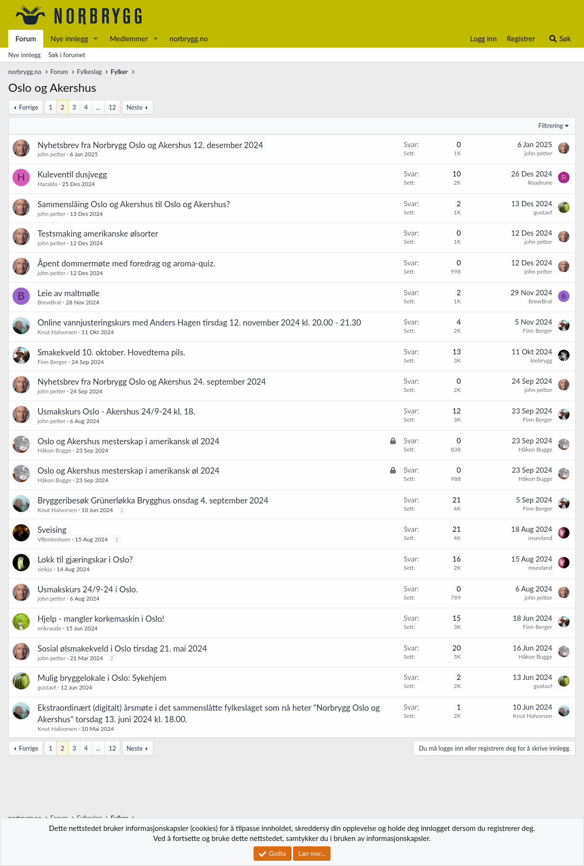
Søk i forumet (67, 55)
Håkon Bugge (54, 450)
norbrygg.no (188, 38)
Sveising (52, 530)
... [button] (98, 107)
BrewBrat (49, 302)
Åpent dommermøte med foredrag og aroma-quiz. (126, 263)
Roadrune (540, 182)
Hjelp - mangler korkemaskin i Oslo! (101, 619)
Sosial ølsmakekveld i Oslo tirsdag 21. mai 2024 (122, 648)
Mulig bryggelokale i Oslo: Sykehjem (102, 678)
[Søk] (560, 39)
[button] (95, 39)
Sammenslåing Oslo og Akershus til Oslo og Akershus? (134, 204)
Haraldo (48, 184)
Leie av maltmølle (69, 293)
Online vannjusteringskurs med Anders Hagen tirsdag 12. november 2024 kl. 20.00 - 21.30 (199, 322)
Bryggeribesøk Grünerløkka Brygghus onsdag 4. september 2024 (153, 500)
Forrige (28, 107)
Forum (25, 38)
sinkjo (45, 569)
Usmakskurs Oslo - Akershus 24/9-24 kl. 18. (116, 411)
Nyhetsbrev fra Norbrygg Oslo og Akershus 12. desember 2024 (150, 145)
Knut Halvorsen (57, 332)
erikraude (50, 628)
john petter (51, 154)
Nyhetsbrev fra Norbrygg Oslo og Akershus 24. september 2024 (152, 382)
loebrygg (541, 360)
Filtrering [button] (550, 125)
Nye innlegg (69, 38)
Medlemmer (129, 38)
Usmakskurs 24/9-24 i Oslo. (88, 589)
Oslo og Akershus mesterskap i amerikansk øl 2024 (128, 441)
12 (112, 107)
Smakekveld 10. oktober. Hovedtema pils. (111, 352)
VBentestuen (54, 539)
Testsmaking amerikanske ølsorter (98, 233)
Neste (135, 107)
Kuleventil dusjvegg (72, 174)
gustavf (542, 212)
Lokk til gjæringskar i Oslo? (85, 559)
